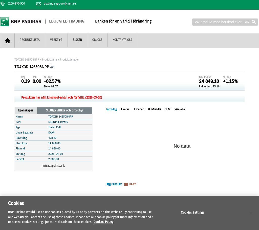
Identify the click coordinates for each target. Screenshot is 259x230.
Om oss (97, 40)
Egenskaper (25, 110)
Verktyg (56, 40)
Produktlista (30, 40)
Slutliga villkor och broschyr (64, 110)
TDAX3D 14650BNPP (26, 60)
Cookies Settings (192, 215)
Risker (77, 40)
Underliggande (24, 132)
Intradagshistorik (53, 165)
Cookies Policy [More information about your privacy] (103, 224)
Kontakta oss (122, 40)
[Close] (250, 215)
